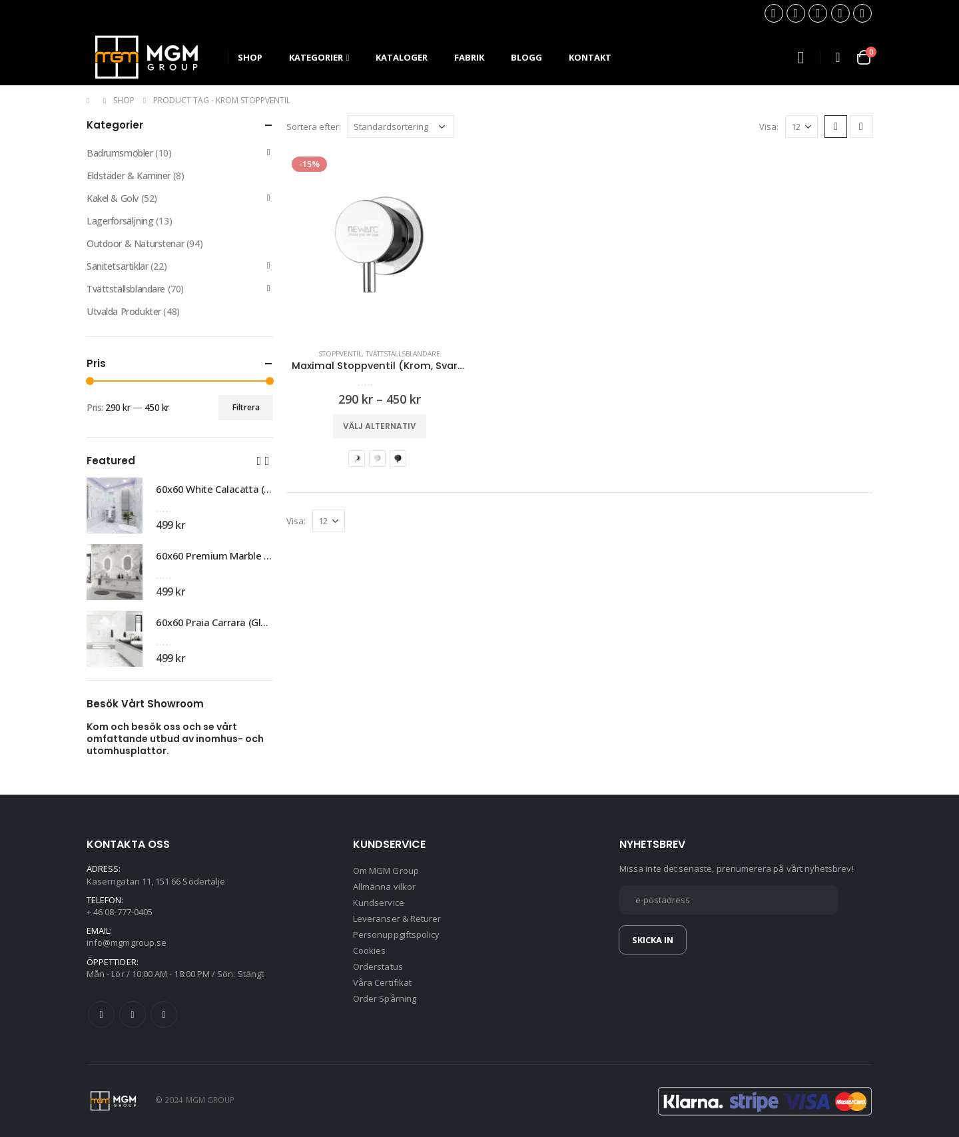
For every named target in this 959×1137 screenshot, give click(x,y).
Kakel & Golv (113, 198)
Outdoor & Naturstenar (135, 243)
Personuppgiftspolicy (396, 935)
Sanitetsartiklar (117, 266)
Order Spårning (384, 998)
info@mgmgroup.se (126, 942)
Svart (398, 458)
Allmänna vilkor (384, 887)
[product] (379, 244)
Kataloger (402, 57)
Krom (356, 458)
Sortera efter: (313, 127)
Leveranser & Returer (397, 919)
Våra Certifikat (382, 982)
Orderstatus (378, 966)
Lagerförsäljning (120, 220)
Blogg (526, 57)
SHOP (250, 57)
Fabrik (469, 57)
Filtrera (246, 407)
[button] (259, 460)
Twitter (132, 1014)
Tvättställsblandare (403, 353)
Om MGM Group (386, 871)
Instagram (164, 1014)
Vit (377, 458)
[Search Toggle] (800, 58)
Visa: (769, 127)
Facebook (101, 1014)
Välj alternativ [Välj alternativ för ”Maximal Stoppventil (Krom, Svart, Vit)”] (379, 426)
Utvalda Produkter (124, 311)
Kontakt (590, 57)
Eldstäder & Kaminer (128, 175)
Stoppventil (340, 353)
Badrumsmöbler (120, 153)
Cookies (369, 950)
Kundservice (378, 903)
